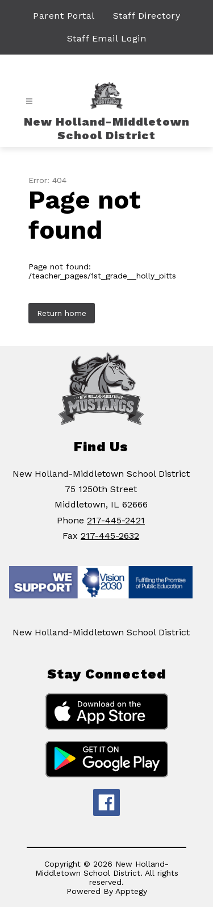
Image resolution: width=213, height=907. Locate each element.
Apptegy (131, 891)
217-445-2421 (116, 520)
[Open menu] (29, 101)
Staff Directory (147, 15)
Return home (61, 313)
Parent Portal (64, 15)
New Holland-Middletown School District (101, 632)
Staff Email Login (107, 38)
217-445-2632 (110, 535)
